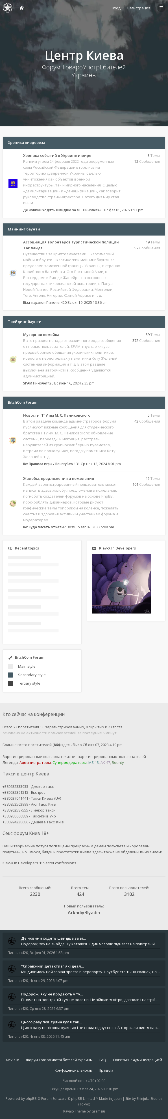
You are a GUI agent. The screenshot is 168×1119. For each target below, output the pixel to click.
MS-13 (93, 762)
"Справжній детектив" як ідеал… (52, 966)
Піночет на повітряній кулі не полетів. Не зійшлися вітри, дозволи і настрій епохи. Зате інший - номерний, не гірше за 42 (90, 999)
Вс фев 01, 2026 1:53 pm (49, 952)
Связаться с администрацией (137, 1060)
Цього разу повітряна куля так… (51, 1022)
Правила (106, 1070)
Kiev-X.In (12, 1060)
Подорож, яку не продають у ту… (52, 994)
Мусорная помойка (41, 334)
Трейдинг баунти (25, 321)
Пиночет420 (93, 210)
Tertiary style (29, 683)
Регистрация (138, 7)
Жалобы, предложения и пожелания (58, 478)
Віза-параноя (34, 302)
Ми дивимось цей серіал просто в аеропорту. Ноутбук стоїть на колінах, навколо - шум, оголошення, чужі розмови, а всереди (90, 971)
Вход (116, 7)
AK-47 (105, 762)
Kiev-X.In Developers (20, 862)
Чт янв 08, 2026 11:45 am (50, 1036)
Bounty (118, 762)
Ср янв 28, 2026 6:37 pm (49, 1008)
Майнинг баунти (24, 229)
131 (77, 463)
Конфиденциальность (73, 1070)
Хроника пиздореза (26, 142)
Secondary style (32, 674)
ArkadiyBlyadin (84, 912)
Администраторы (35, 762)
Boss (71, 527)
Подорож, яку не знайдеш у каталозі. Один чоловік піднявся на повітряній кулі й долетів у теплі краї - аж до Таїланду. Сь (90, 943)
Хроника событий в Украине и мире (57, 155)
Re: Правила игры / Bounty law (48, 463)
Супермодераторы (70, 762)
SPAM (27, 383)
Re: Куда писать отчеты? (44, 527)
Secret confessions (59, 862)
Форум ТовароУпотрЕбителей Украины (59, 1060)
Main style (27, 666)
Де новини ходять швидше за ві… (52, 210)
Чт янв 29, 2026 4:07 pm (49, 980)
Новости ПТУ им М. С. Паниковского (56, 415)
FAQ (102, 1060)
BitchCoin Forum (22, 402)
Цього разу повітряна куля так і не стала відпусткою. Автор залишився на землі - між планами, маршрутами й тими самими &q (90, 1027)
